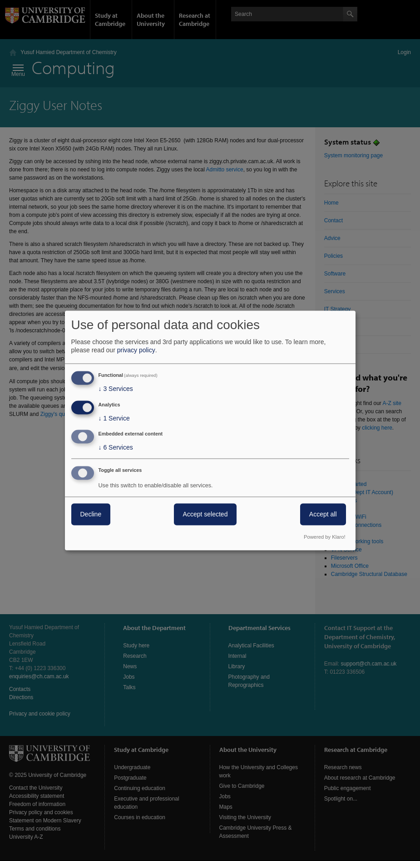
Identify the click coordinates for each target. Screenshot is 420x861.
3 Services (116, 388)
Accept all (323, 514)
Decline (91, 514)
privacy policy (136, 350)
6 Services (116, 447)
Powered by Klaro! (324, 537)
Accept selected (205, 514)
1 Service (114, 418)
